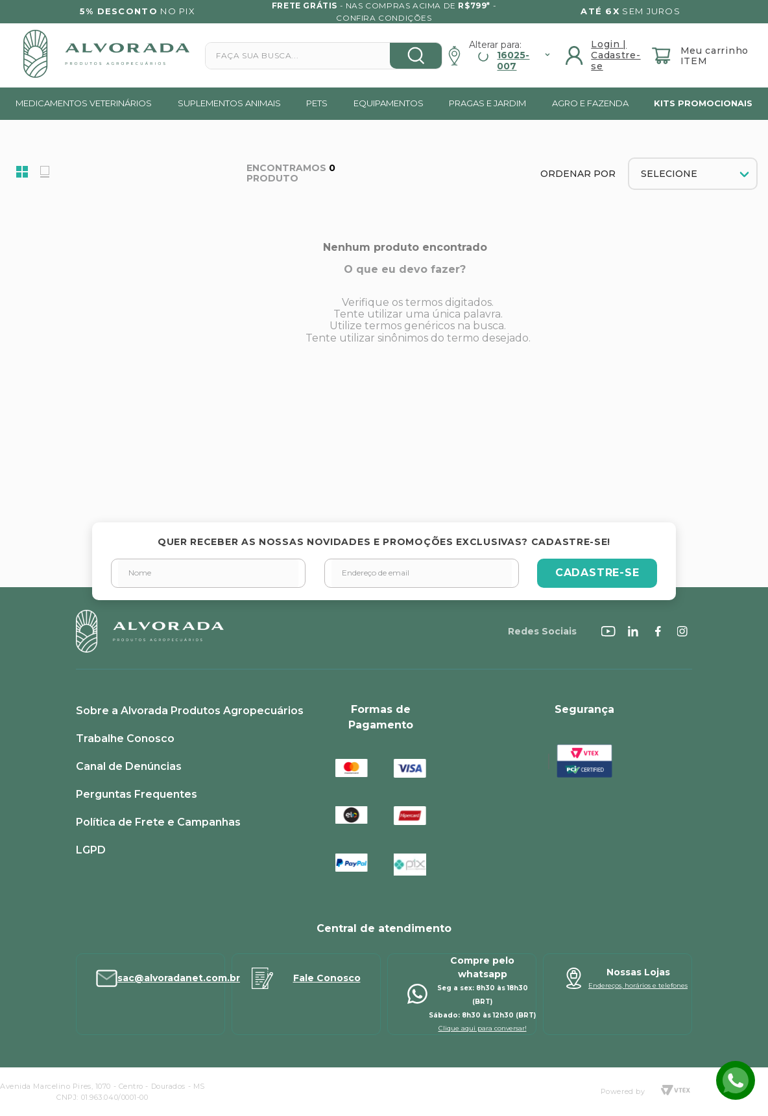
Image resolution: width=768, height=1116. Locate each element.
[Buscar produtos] (416, 56)
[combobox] (323, 55)
